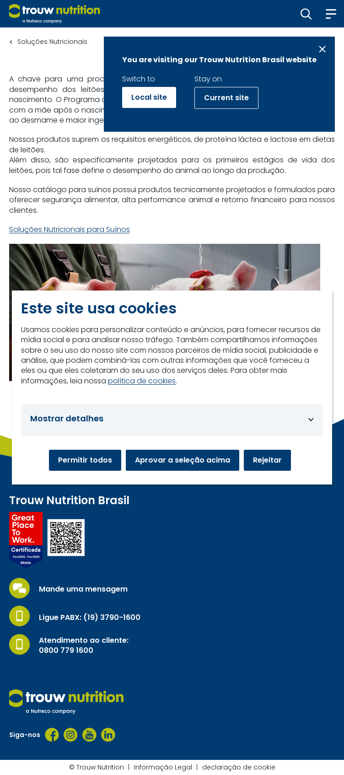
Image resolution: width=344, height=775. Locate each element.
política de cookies (142, 381)
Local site (149, 97)
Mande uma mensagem (83, 589)
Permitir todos (85, 460)
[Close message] (322, 49)
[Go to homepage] (54, 13)
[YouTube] (89, 735)
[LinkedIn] (108, 735)
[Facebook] (52, 735)
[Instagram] (71, 735)
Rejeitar (267, 460)
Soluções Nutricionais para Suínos (69, 230)
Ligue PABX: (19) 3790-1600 (89, 618)
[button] (306, 13)
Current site (226, 97)
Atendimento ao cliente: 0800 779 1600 (84, 645)
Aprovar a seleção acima (182, 460)
